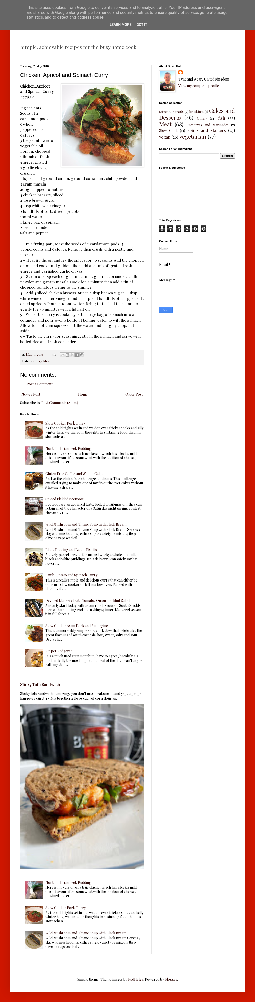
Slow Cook (168, 130)
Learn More (120, 25)
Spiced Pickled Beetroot (64, 499)
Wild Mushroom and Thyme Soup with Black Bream (85, 524)
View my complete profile (198, 85)
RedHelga (135, 979)
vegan (164, 137)
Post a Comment (40, 384)
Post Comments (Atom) (59, 402)
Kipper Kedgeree (58, 651)
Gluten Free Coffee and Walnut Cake (74, 473)
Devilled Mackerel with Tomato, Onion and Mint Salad (87, 600)
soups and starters (206, 130)
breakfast (196, 111)
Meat (47, 361)
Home (83, 394)
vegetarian (192, 136)
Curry (37, 361)
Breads (178, 111)
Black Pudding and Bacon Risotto (71, 549)
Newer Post (30, 394)
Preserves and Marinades (207, 125)
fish (221, 118)
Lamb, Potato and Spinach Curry (71, 575)
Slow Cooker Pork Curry (65, 423)
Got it (141, 25)
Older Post (134, 394)
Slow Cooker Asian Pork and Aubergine (76, 625)
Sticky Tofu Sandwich (40, 684)
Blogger (171, 979)
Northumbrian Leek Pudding (68, 448)
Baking (163, 112)
